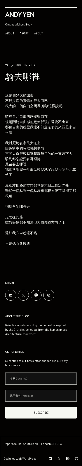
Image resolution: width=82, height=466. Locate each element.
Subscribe (41, 412)
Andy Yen (19, 14)
